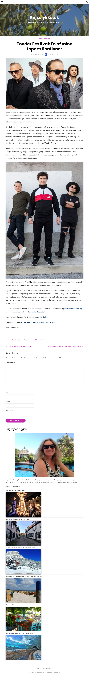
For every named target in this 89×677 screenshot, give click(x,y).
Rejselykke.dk (44, 17)
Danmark (31, 340)
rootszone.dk (69, 308)
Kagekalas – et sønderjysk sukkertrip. (39, 322)
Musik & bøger (44, 38)
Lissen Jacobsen (53, 54)
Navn (8, 392)
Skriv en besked (48, 340)
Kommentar (11, 363)
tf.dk (44, 317)
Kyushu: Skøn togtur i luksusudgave (20, 346)
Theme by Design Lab (53, 673)
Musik (37, 340)
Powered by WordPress (36, 673)
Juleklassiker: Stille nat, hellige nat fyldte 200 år (64, 346)
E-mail (9, 402)
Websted (9, 411)
